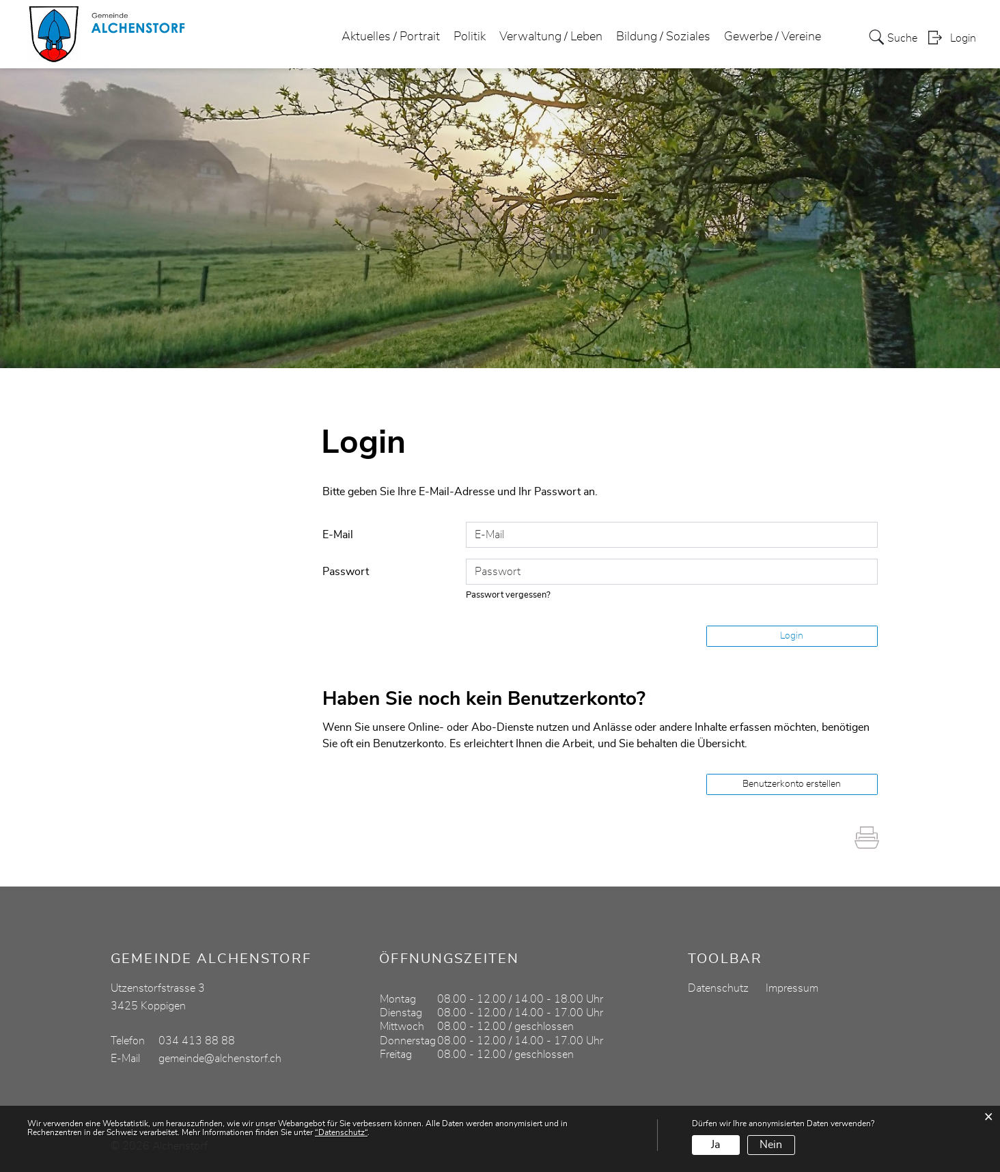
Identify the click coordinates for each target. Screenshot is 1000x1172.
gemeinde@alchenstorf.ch (219, 1058)
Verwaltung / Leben (550, 37)
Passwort (345, 571)
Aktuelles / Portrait (391, 37)
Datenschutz (718, 988)
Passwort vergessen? (508, 595)
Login (963, 38)
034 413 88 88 (196, 1040)
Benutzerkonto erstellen (791, 784)
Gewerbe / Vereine (772, 37)
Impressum (792, 988)
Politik (470, 37)
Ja (715, 1144)
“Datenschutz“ (341, 1132)
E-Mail (337, 534)
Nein (771, 1144)
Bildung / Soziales (663, 37)
